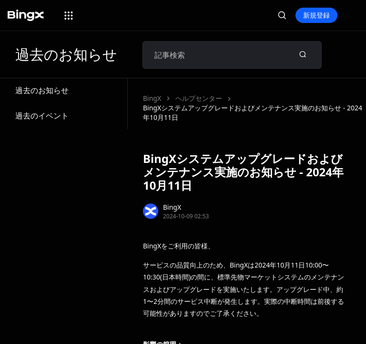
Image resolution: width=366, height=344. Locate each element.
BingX (152, 98)
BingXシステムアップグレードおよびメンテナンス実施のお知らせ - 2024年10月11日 (252, 112)
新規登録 (316, 15)
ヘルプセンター (198, 98)
